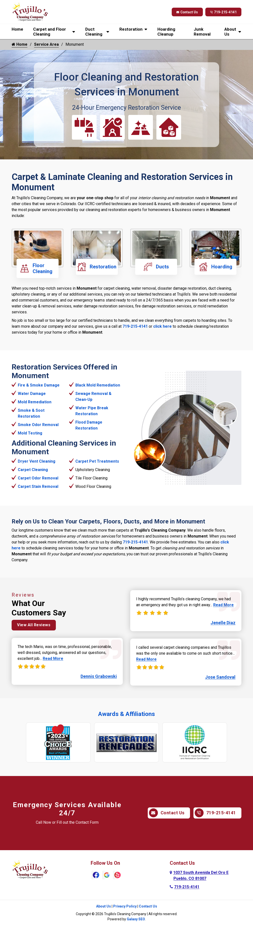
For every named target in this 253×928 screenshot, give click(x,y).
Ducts (156, 266)
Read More (53, 659)
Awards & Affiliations (126, 714)
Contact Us (186, 12)
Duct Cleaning (93, 32)
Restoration (131, 29)
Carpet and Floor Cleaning (49, 32)
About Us (230, 32)
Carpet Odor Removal (38, 478)
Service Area (46, 44)
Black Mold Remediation (97, 385)
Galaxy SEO (136, 919)
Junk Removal (202, 32)
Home (17, 29)
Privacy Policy (125, 906)
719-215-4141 (223, 12)
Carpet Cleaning (33, 469)
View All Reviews (33, 625)
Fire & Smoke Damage (39, 385)
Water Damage (32, 393)
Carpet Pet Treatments (97, 461)
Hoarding (215, 266)
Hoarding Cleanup (166, 32)
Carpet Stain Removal (38, 486)
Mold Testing (30, 433)
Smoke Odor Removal (38, 424)
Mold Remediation (34, 402)
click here (162, 326)
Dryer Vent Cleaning (36, 461)
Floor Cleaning (36, 268)
